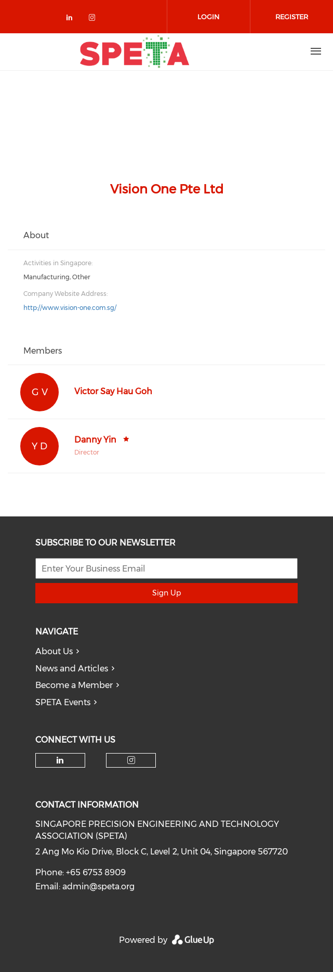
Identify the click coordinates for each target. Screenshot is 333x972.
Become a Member (74, 685)
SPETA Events (62, 702)
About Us (54, 651)
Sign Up (166, 593)
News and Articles (71, 668)
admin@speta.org (98, 886)
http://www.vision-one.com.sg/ (69, 308)
